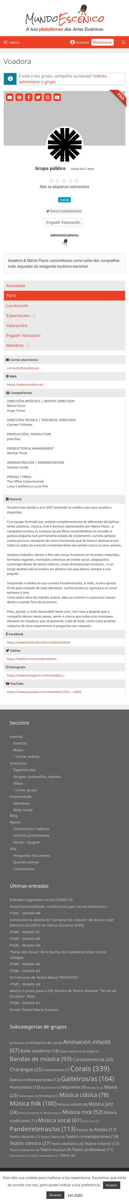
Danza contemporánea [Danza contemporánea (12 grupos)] (35, 1079)
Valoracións (16, 325)
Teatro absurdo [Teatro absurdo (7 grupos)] (25, 1136)
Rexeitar (55, 1195)
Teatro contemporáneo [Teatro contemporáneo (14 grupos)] (92, 1136)
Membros (18, 346)
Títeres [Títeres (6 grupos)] (67, 1155)
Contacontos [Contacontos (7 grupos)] (56, 1070)
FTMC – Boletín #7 (25, 931)
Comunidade (21, 796)
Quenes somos (26, 862)
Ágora (15, 821)
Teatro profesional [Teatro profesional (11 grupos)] (92, 1149)
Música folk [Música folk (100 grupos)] (33, 1103)
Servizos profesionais (31, 835)
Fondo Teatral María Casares (34, 1009)
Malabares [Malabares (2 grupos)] (95, 1087)
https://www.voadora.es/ (25, 384)
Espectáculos (21, 316)
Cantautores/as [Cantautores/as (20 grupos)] (93, 1059)
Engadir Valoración (63, 222)
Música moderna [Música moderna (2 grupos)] (31, 1113)
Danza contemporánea (65, 211)
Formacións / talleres (31, 828)
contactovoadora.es (23, 368)
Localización (17, 305)
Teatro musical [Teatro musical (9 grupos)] (55, 1149)
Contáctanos (24, 868)
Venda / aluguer (27, 842)
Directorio (18, 763)
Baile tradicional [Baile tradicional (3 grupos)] (73, 1051)
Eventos (20, 743)
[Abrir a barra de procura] (123, 42)
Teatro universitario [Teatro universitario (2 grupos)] (45, 1155)
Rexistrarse (102, 42)
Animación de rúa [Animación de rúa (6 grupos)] (45, 1042)
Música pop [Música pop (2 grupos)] (52, 1113)
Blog (13, 815)
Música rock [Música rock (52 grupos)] (82, 1111)
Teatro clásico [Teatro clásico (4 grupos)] (53, 1137)
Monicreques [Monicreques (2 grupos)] (28, 1096)
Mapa (18, 749)
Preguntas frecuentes (31, 855)
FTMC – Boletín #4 (25, 963)
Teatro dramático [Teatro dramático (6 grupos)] (67, 1143)
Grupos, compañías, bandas (37, 776)
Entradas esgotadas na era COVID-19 (41, 899)
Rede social (23, 809)
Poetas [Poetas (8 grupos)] (85, 1129)
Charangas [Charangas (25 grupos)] (26, 1069)
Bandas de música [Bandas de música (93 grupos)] (41, 1059)
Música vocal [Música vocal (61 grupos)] (60, 1120)
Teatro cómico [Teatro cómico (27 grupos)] (30, 1143)
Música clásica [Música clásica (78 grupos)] (84, 1095)
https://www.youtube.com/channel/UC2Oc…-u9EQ (44, 692)
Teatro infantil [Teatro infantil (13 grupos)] (102, 1143)
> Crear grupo (25, 789)
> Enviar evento (26, 756)
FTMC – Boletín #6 (25, 938)
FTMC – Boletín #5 (25, 945)
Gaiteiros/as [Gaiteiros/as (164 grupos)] (87, 1078)
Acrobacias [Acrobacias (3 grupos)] (19, 1043)
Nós (13, 848)
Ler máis (75, 1194)
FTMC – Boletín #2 (25, 984)
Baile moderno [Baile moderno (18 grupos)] (39, 1051)
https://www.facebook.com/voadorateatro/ (38, 642)
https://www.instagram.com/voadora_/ (35, 675)
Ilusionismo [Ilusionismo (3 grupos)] (51, 1087)
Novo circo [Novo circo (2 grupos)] (91, 1121)
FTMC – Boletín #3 (25, 970)
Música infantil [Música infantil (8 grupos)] (73, 1104)
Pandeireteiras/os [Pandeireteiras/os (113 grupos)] (43, 1129)
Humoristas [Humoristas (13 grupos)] (25, 1087)
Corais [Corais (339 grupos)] (89, 1068)
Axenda (16, 736)
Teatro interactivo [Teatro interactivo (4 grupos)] (24, 1150)
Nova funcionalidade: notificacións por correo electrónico (58, 906)
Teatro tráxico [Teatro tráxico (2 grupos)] (20, 1155)
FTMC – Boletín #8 (25, 913)
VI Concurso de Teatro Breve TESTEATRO (44, 977)
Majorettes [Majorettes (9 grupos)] (74, 1087)
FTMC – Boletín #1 (25, 1002)
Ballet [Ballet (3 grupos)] (92, 1051)
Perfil (11, 295)
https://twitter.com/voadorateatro (32, 659)
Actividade (15, 285)
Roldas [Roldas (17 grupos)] (105, 1129)
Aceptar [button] (111, 1185)
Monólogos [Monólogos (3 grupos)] (48, 1096)
